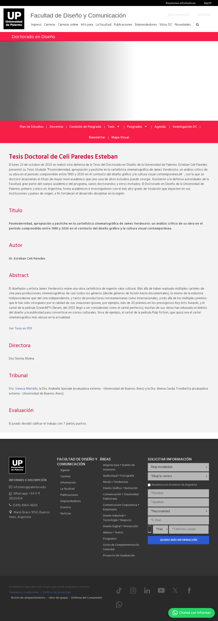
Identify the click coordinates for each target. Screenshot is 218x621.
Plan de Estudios (31, 126)
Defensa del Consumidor (86, 597)
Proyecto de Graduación (119, 555)
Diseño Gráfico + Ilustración (120, 488)
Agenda (160, 126)
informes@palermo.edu (30, 487)
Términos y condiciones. (24, 592)
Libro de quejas (58, 597)
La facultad (67, 489)
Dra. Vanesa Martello (23, 388)
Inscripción (204, 14)
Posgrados (137, 126)
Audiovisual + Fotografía (118, 476)
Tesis (114, 126)
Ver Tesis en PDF (20, 328)
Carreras (65, 476)
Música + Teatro (113, 532)
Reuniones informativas (180, 3)
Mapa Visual (120, 137)
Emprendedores (70, 501)
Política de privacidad (57, 592)
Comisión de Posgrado (85, 126)
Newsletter (97, 137)
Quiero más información (178, 540)
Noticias (65, 513)
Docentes (56, 126)
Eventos (65, 507)
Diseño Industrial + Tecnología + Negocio (117, 518)
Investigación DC (185, 126)
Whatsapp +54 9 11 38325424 (24, 496)
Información (68, 482)
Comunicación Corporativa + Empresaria (121, 507)
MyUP (208, 3)
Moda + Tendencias (115, 482)
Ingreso (65, 470)
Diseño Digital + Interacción (120, 526)
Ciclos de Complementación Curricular (121, 547)
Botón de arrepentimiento (28, 597)
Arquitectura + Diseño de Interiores (119, 467)
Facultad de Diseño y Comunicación (78, 15)
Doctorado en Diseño (33, 37)
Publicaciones (69, 495)
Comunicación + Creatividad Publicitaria (121, 496)
